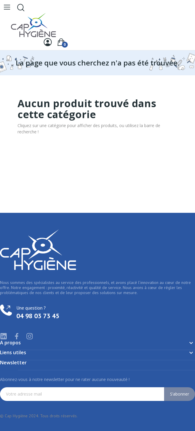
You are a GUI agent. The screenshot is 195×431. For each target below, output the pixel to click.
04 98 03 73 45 (37, 316)
